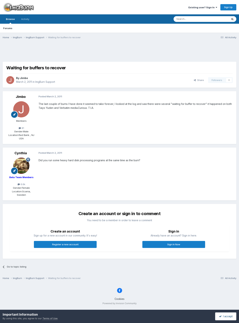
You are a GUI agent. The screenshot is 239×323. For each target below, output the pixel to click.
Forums (7, 28)
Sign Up (228, 7)
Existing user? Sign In (202, 7)
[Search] (192, 19)
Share (199, 80)
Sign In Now (173, 244)
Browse (10, 21)
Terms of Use (50, 318)
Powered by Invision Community (120, 303)
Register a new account (65, 244)
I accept (226, 316)
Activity (25, 19)
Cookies (119, 298)
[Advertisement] (119, 53)
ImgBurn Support (45, 81)
